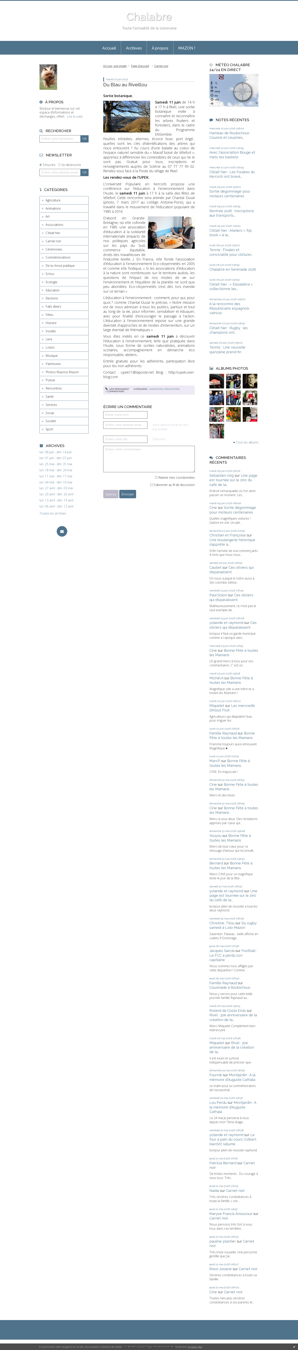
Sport (49, 429)
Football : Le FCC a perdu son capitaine (233, 955)
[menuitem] (109, 48)
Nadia (214, 1191)
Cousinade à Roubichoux (229, 987)
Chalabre (149, 16)
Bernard (216, 863)
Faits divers (53, 306)
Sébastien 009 (221, 475)
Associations (54, 225)
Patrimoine (53, 364)
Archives (134, 48)
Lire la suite (75, 116)
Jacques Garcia (221, 951)
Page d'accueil (140, 66)
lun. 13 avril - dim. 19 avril (56, 500)
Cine (213, 508)
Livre (49, 339)
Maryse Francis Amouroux (230, 1214)
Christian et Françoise (227, 535)
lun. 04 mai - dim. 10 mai (55, 482)
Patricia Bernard (222, 1163)
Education (52, 290)
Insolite (51, 331)
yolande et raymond (226, 623)
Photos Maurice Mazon (62, 372)
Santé (50, 396)
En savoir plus (195, 1346)
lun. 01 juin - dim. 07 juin (55, 458)
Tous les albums (247, 442)
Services (51, 405)
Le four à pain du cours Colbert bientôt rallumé (232, 1139)
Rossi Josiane (220, 1269)
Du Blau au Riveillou (125, 84)
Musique (52, 355)
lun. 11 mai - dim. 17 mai (55, 476)
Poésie (50, 380)
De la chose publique (60, 265)
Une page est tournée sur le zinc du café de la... (233, 480)
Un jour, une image (115, 66)
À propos (160, 48)
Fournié (215, 1075)
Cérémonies (54, 249)
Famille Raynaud (223, 733)
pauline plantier (222, 1241)
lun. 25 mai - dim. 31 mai (55, 464)
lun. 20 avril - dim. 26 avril (56, 494)
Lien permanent (117, 389)
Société (51, 421)
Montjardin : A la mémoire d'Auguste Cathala (232, 1107)
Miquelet (216, 706)
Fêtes (49, 315)
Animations (53, 208)
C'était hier (53, 233)
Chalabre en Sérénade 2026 (232, 269)
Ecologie (51, 282)
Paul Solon (218, 595)
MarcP (214, 761)
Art (48, 216)
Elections (52, 298)
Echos (50, 274)
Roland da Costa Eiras (227, 1010)
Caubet (215, 567)
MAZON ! (186, 48)
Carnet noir (53, 241)
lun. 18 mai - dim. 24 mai (55, 470)
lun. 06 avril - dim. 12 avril (56, 506)
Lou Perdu (218, 1102)
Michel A (216, 678)
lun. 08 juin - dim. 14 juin (55, 452)
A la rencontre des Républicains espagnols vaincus (229, 308)
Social (50, 413)
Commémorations (58, 257)
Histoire (51, 323)
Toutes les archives (52, 513)
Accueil (109, 48)
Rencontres (54, 388)
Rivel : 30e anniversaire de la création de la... (231, 1047)
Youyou (215, 836)
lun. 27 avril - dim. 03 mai (56, 488)
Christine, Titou (221, 923)
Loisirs (50, 347)
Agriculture (53, 200)
